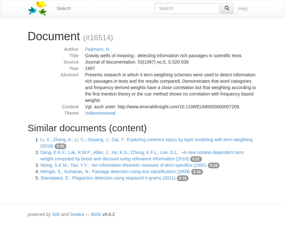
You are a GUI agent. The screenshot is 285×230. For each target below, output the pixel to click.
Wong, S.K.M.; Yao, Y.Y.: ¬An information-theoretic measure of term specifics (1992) (123, 165)
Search (64, 8)
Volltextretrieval (100, 113)
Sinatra (77, 214)
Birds (96, 214)
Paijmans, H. (97, 49)
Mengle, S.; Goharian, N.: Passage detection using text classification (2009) (115, 171)
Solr (56, 214)
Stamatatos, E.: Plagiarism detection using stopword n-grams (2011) (108, 177)
